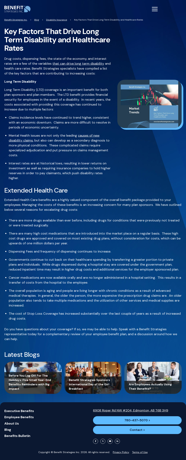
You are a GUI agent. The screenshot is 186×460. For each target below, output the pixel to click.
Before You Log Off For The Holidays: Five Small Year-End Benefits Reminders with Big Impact (30, 382)
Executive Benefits (19, 408)
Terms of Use (140, 452)
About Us (11, 421)
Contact (136, 429)
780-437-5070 (136, 418)
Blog (7, 427)
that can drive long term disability (78, 63)
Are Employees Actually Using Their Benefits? (150, 386)
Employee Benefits (19, 415)
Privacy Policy (121, 452)
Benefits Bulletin (17, 433)
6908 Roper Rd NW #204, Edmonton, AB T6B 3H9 (130, 408)
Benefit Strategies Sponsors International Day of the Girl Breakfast (89, 384)
